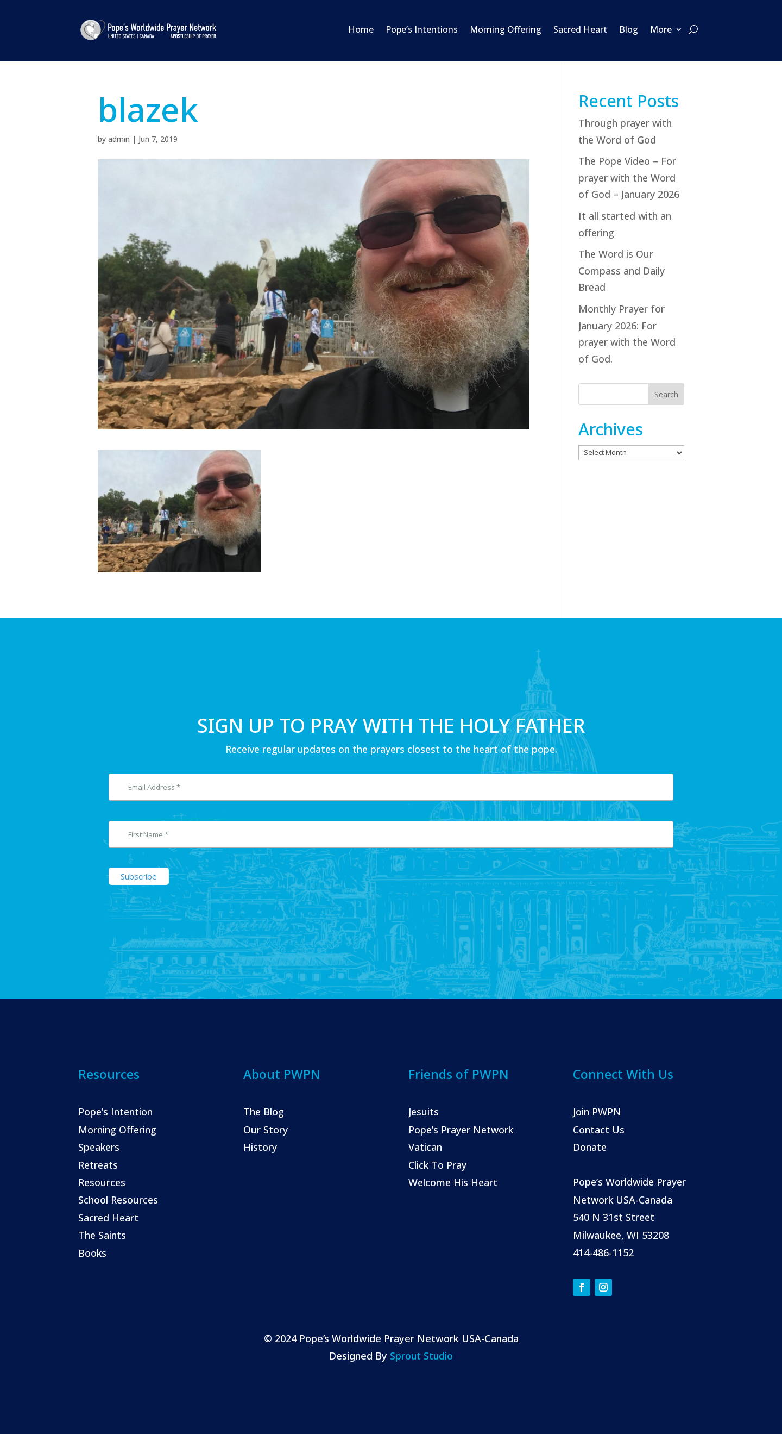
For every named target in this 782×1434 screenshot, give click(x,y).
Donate (590, 1147)
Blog (628, 29)
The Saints (102, 1235)
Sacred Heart (580, 29)
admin (119, 139)
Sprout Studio (421, 1355)
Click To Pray (437, 1164)
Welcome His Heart (452, 1182)
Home (361, 29)
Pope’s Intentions (422, 29)
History (260, 1147)
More (661, 29)
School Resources (118, 1199)
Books (92, 1253)
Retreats (98, 1164)
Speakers (98, 1147)
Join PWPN (597, 1111)
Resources (101, 1182)
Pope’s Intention (115, 1111)
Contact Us (599, 1129)
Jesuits (423, 1111)
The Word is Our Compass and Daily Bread (621, 270)
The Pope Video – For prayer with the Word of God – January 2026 (628, 177)
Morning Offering (505, 29)
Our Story (265, 1129)
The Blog (263, 1111)
